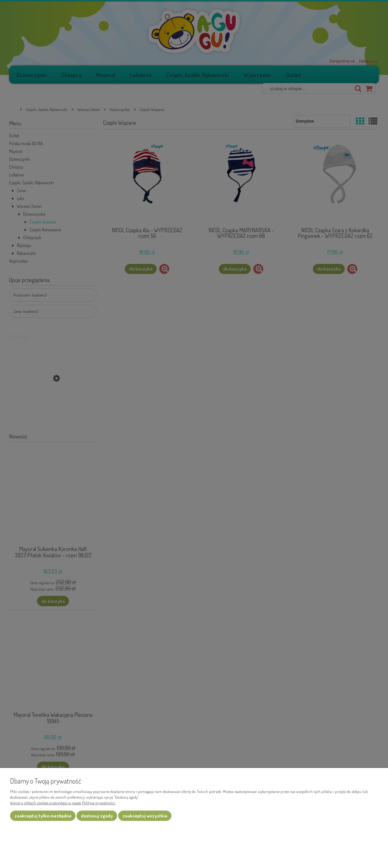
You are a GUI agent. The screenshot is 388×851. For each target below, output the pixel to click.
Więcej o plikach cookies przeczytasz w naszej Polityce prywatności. (63, 802)
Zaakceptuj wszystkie (145, 816)
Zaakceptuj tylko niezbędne (42, 816)
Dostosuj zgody (97, 816)
